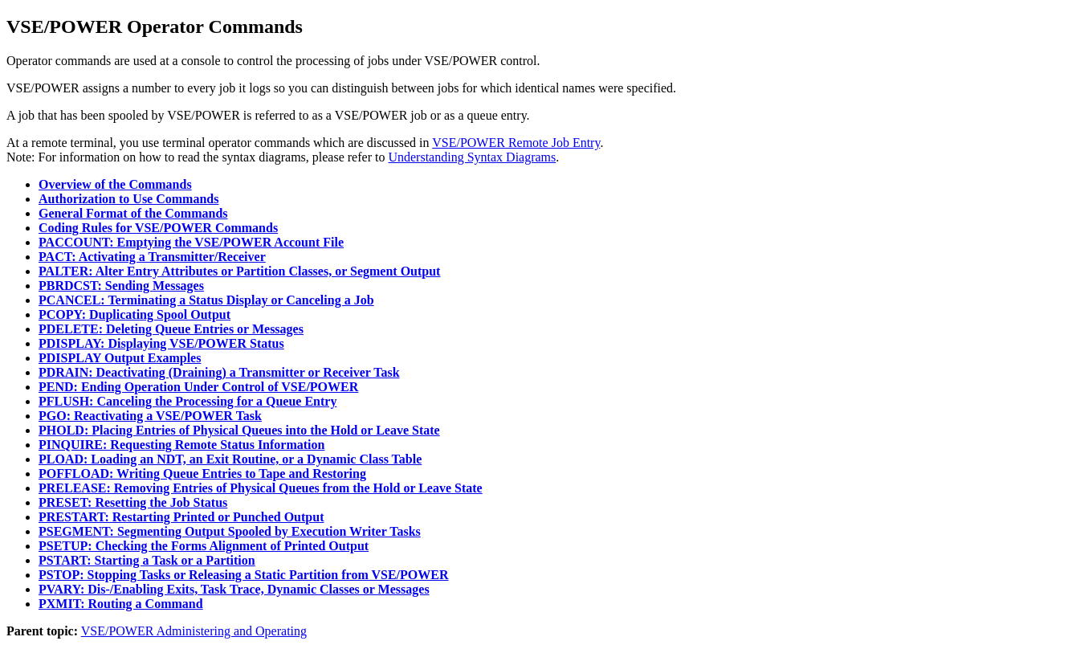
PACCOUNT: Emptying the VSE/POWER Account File (191, 242)
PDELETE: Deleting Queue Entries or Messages (171, 329)
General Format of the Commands (133, 213)
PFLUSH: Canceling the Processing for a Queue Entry (187, 401)
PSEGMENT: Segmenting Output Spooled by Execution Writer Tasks (230, 531)
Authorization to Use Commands (128, 199)
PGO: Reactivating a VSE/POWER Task (150, 416)
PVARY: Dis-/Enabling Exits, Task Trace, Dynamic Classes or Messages (234, 589)
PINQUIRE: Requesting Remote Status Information (181, 444)
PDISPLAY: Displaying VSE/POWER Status (161, 343)
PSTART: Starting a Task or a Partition (147, 560)
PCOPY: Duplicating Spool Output (134, 314)
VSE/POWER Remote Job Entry (516, 142)
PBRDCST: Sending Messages (121, 285)
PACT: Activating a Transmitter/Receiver (152, 256)
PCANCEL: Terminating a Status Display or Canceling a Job (206, 300)
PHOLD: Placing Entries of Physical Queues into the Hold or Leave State (239, 430)
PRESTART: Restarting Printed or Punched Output (181, 517)
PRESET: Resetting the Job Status (133, 502)
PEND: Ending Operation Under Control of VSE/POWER (198, 387)
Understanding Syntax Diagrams (472, 157)
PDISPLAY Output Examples (120, 358)
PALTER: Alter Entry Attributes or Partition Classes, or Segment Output (239, 271)
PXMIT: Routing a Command (121, 603)
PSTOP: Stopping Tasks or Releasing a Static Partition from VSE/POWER (243, 575)
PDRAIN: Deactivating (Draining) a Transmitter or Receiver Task (219, 372)
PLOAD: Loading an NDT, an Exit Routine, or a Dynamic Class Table (230, 459)
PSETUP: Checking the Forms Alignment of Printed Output (204, 546)
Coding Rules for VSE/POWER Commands (158, 228)
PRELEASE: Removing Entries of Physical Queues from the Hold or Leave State (261, 488)
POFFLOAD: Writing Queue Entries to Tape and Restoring (202, 473)
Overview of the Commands (115, 184)
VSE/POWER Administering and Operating (194, 631)
